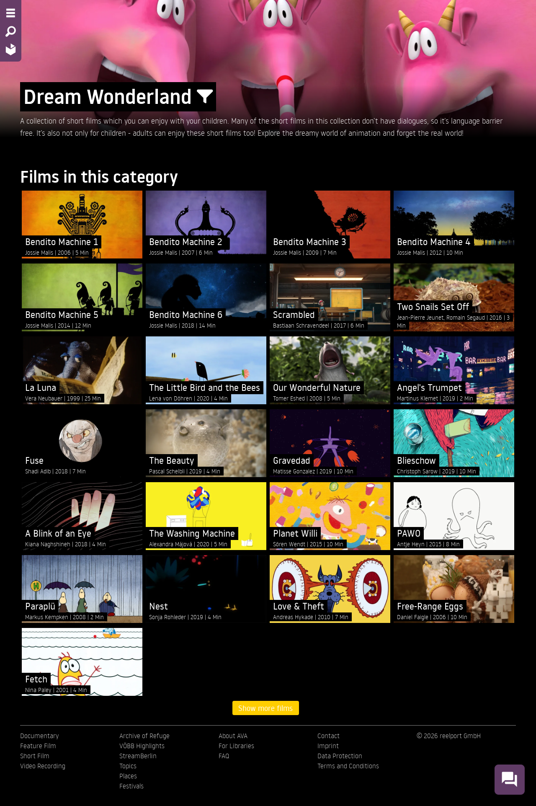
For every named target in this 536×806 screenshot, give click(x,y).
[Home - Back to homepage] (11, 49)
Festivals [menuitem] (131, 786)
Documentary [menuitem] (39, 735)
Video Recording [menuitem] (42, 766)
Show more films (265, 708)
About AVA (233, 735)
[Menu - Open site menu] (11, 13)
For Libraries (236, 745)
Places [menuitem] (128, 776)
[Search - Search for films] (11, 31)
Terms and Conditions (348, 766)
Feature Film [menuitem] (38, 745)
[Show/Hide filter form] (205, 97)
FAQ (224, 756)
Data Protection (339, 756)
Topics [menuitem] (128, 766)
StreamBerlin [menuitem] (138, 756)
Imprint (328, 745)
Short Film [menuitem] (34, 756)
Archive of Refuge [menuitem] (144, 735)
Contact (328, 735)
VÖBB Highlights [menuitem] (142, 745)
